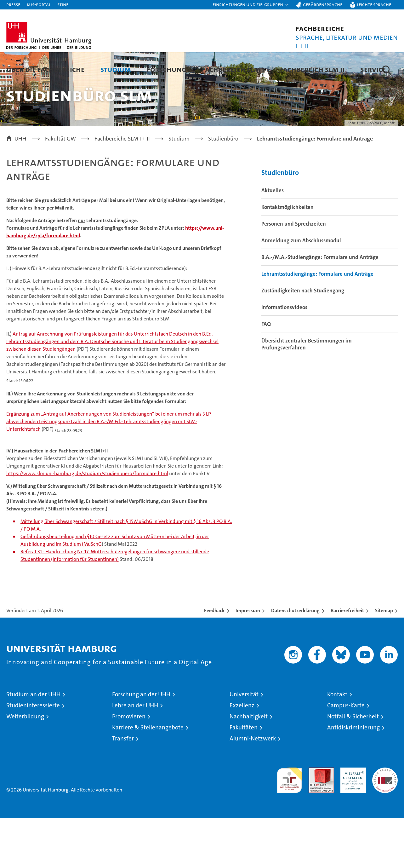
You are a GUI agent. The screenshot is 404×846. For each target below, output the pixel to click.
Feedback (214, 638)
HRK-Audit (351, 798)
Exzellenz (242, 733)
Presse (13, 4)
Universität (244, 722)
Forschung (166, 69)
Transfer (123, 766)
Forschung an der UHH (141, 722)
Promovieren (128, 744)
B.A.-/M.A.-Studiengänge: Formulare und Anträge (319, 284)
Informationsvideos (284, 334)
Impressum (248, 638)
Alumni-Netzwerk (253, 766)
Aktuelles (272, 218)
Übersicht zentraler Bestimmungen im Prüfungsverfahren (306, 372)
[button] (251, 4)
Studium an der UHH (33, 722)
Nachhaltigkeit (249, 744)
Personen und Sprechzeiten (293, 251)
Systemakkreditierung (385, 798)
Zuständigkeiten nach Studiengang (302, 318)
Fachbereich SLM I (233, 69)
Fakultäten (244, 755)
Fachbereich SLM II (312, 69)
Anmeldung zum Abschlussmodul (301, 268)
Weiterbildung (25, 744)
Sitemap (384, 638)
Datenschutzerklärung (295, 638)
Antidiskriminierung (353, 755)
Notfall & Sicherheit (353, 744)
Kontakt (337, 722)
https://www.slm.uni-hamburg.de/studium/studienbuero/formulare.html (87, 501)
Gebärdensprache (322, 4)
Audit (315, 798)
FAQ (266, 351)
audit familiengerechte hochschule (289, 805)
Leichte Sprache (374, 4)
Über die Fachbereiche (45, 69)
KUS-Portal (39, 4)
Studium (115, 69)
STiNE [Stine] (62, 4)
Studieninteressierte (33, 733)
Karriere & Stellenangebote (148, 755)
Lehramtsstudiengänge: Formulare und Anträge (317, 301)
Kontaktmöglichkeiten (287, 234)
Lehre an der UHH (135, 733)
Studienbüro (280, 200)
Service (373, 69)
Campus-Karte (346, 733)
